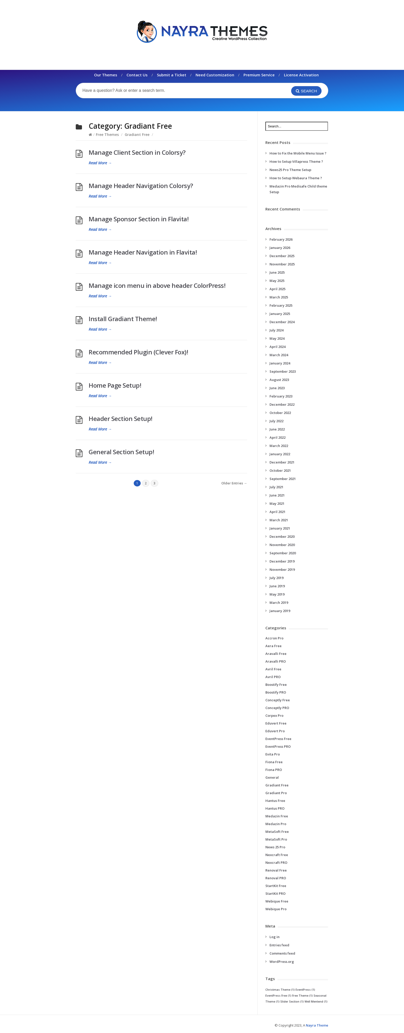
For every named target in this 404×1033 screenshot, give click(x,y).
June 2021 (277, 495)
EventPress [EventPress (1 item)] (305, 989)
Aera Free (273, 646)
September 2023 (283, 371)
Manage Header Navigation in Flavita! (143, 252)
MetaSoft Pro (276, 839)
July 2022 (276, 421)
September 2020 (283, 553)
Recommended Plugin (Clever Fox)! (138, 352)
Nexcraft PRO (276, 862)
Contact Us (137, 74)
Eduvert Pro (275, 731)
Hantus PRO (274, 808)
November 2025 (282, 264)
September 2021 (283, 478)
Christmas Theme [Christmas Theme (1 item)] (280, 989)
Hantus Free (275, 800)
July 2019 (276, 577)
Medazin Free (276, 816)
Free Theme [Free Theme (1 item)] (302, 995)
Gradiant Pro (276, 793)
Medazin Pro (275, 823)
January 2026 (280, 247)
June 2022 (277, 429)
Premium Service (259, 74)
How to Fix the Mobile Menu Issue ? (298, 153)
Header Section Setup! (121, 418)
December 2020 (282, 536)
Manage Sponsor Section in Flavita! (139, 219)
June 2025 (277, 272)
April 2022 (277, 437)
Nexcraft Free (276, 854)
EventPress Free (278, 738)
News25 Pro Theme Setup (290, 169)
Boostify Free (276, 684)
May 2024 (277, 338)
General (272, 777)
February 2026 (281, 239)
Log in (275, 936)
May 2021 (277, 503)
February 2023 (281, 396)
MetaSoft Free (277, 831)
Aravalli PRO (275, 661)
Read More (100, 162)
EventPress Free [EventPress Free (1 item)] (278, 995)
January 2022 (280, 454)
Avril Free (273, 669)
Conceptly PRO (277, 707)
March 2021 (279, 520)
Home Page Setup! (115, 385)
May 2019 (277, 594)
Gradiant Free (137, 134)
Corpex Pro (274, 715)
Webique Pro (276, 909)
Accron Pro (274, 638)
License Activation (301, 74)
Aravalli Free (276, 653)
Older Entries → (234, 483)
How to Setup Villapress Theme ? (296, 161)
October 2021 (280, 470)
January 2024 (280, 363)
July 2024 (276, 330)
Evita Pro (272, 754)
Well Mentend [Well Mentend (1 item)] (316, 1001)
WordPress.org (282, 961)
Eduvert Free (276, 723)
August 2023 (279, 379)
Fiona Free (274, 762)
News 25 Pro (275, 847)
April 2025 (277, 289)
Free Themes (107, 134)
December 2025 (282, 256)
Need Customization (215, 74)
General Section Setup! (121, 452)
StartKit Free (275, 885)
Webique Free (276, 901)
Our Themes (105, 74)
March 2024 (279, 355)
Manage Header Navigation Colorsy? (141, 185)
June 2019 (277, 586)
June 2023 (277, 388)
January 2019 (280, 610)
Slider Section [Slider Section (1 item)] (292, 1001)
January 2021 (280, 528)
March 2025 (279, 297)
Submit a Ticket (171, 74)
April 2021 (277, 511)
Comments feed (282, 953)
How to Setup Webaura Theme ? (296, 178)
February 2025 (281, 305)
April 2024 (277, 346)
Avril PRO (273, 676)
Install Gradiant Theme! (123, 318)
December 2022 (282, 404)
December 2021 (282, 462)
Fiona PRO (273, 769)
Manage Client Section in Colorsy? (137, 152)
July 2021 (276, 487)
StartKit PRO (275, 893)
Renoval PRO (275, 878)
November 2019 (282, 569)
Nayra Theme (317, 1025)
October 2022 (280, 412)
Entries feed (279, 945)
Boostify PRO (275, 692)
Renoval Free (276, 870)
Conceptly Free (277, 700)
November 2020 (282, 544)
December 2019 (282, 561)
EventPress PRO (278, 746)
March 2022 (279, 445)
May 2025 (277, 280)
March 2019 (279, 602)
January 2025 (280, 313)
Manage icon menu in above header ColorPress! (157, 285)
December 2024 (282, 322)
